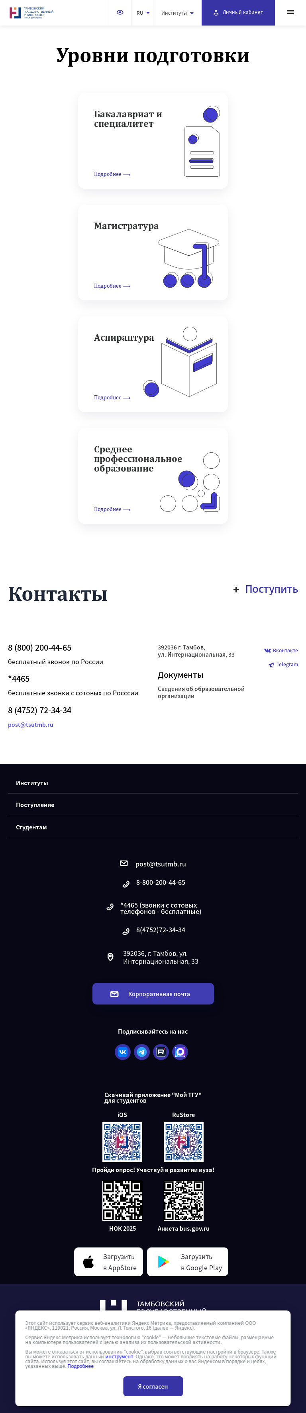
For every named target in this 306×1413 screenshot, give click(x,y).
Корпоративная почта (150, 994)
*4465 (18, 679)
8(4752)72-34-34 (153, 931)
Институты (177, 12)
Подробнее (80, 1366)
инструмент (119, 1356)
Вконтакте (281, 650)
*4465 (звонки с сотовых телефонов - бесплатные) (153, 908)
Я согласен (153, 1386)
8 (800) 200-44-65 (39, 647)
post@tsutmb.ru (30, 724)
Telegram (283, 664)
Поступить (265, 588)
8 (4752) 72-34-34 (39, 710)
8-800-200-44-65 (153, 884)
